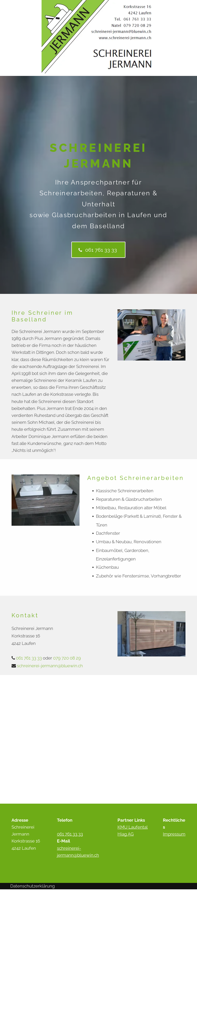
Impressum (174, 834)
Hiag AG (125, 834)
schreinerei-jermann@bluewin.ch (50, 665)
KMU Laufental (132, 827)
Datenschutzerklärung (32, 886)
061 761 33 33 (29, 658)
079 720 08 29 (67, 658)
